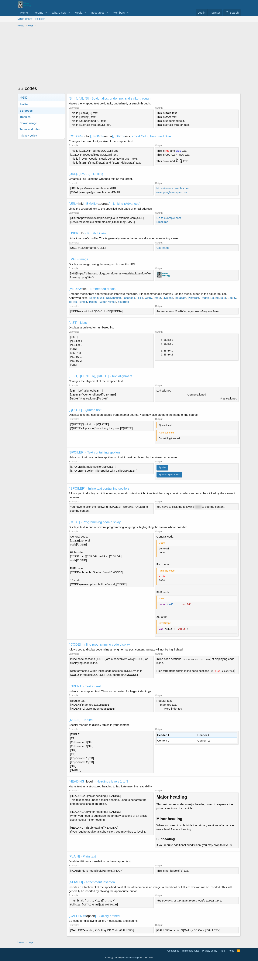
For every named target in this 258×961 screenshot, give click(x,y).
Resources (98, 12)
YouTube (123, 301)
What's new (59, 12)
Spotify (232, 297)
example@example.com (172, 192)
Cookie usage (28, 123)
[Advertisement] (129, 56)
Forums (38, 12)
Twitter (102, 301)
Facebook (128, 297)
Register (39, 18)
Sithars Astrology (131, 957)
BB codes (26, 110)
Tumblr (82, 301)
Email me (162, 221)
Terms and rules (30, 129)
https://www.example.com (173, 188)
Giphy (148, 297)
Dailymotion (113, 297)
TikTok (73, 301)
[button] (46, 12)
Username (163, 247)
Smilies (24, 104)
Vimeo (112, 301)
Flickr (139, 297)
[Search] (232, 12)
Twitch (93, 301)
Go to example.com (169, 217)
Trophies (25, 116)
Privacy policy (28, 135)
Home (24, 12)
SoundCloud (218, 297)
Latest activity (25, 18)
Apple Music (97, 297)
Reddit (205, 297)
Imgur (157, 297)
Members (119, 12)
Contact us (173, 950)
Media (78, 12)
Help (222, 950)
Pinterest (193, 297)
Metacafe (180, 297)
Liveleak (168, 297)
